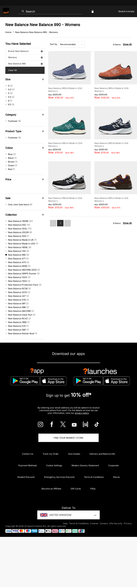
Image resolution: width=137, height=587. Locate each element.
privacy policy (82, 413)
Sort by (53, 44)
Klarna (116, 477)
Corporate (113, 465)
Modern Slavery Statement (85, 465)
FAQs (92, 488)
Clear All (12, 70)
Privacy (128, 523)
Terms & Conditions (94, 477)
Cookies (94, 523)
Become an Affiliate (51, 488)
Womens (25, 57)
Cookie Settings (54, 465)
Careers (104, 523)
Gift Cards (76, 488)
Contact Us (27, 454)
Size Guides (74, 454)
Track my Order (51, 454)
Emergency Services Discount (59, 477)
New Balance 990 (25, 63)
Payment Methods (27, 465)
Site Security (115, 523)
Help (65, 523)
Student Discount (26, 477)
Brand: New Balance (25, 51)
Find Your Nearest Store (68, 437)
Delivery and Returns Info (102, 454)
